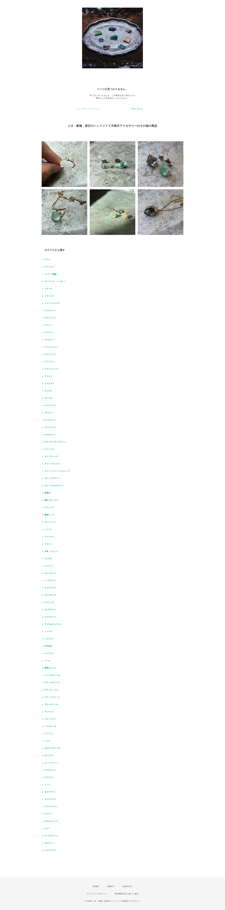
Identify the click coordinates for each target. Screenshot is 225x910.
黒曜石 (47, 493)
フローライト (50, 719)
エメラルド (49, 383)
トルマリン (49, 639)
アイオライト (50, 311)
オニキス (48, 391)
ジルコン (48, 544)
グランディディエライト (55, 442)
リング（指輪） (51, 274)
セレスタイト (50, 573)
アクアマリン (50, 318)
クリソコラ (49, 449)
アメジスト (49, 362)
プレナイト (49, 712)
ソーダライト (50, 580)
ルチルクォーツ (51, 821)
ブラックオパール (52, 682)
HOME (96, 886)
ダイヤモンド (50, 595)
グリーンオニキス (52, 464)
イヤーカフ (49, 296)
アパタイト (49, 340)
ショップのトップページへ (88, 109)
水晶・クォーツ (51, 551)
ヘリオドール (50, 726)
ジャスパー (49, 537)
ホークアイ (49, 755)
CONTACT (127, 886)
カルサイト (49, 843)
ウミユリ (48, 376)
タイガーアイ (50, 588)
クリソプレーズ (51, 456)
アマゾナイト (50, 354)
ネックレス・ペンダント (55, 281)
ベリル (47, 741)
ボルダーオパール (52, 748)
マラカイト (49, 777)
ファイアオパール (52, 675)
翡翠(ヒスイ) (50, 668)
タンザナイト (50, 610)
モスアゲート (50, 792)
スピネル (48, 558)
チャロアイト (50, 617)
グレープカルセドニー (54, 486)
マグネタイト (50, 770)
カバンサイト (50, 427)
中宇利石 (48, 646)
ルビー (47, 828)
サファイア (49, 507)
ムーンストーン (51, 763)
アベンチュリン (51, 347)
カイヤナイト (50, 405)
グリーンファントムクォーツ (57, 471)
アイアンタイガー (52, 303)
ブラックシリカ (51, 690)
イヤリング (49, 267)
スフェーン (49, 566)
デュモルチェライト (53, 624)
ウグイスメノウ (51, 369)
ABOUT (110, 886)
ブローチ (48, 289)
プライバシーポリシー (96, 894)
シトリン (48, 529)
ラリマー (48, 814)
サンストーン (50, 522)
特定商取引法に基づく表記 (126, 894)
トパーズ (48, 631)
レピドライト (50, 850)
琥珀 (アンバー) (51, 500)
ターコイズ (49, 602)
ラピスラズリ (50, 799)
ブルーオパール (51, 704)
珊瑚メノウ (49, 515)
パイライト (49, 653)
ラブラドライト (51, 806)
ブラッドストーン (52, 697)
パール (47, 661)
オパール (48, 398)
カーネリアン (50, 420)
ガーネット (49, 413)
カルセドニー (50, 434)
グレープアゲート (52, 478)
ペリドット (49, 734)
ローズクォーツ (51, 836)
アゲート (48, 325)
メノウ (47, 785)
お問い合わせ (137, 109)
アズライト (49, 332)
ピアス (47, 259)
